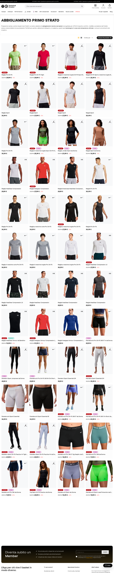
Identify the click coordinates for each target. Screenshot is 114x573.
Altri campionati (44, 11)
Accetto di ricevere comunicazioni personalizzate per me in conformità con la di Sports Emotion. (91, 556)
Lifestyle (10, 11)
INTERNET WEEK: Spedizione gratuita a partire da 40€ (51, 1)
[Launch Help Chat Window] (107, 565)
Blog (111, 11)
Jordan (28, 11)
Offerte (77, 11)
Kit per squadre (103, 11)
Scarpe (4, 11)
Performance (18, 11)
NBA (35, 11)
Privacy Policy (89, 557)
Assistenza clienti (49, 571)
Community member (74, 571)
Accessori (54, 11)
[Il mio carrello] (110, 6)
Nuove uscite (69, 11)
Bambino (61, 11)
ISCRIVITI (105, 552)
